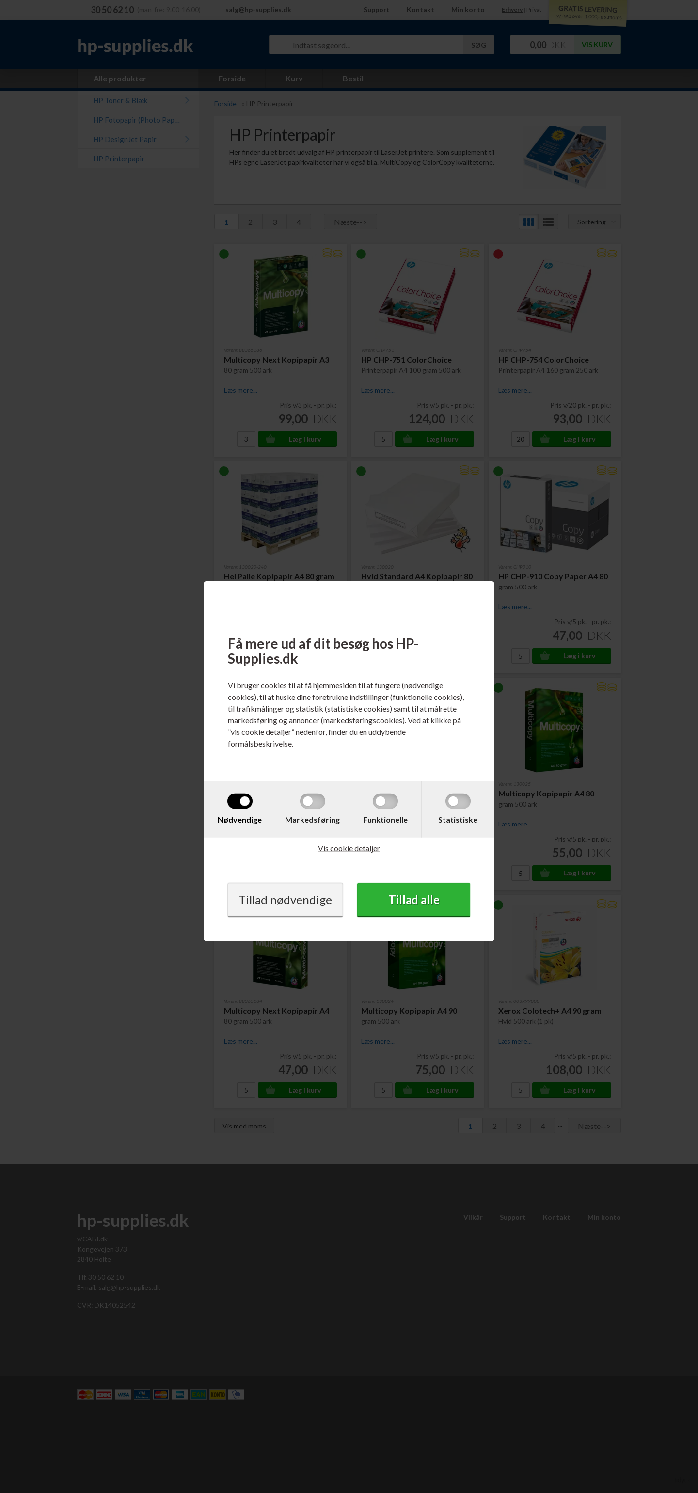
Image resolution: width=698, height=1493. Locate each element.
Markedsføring (312, 819)
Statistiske (457, 819)
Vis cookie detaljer (349, 847)
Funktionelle (385, 819)
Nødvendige (240, 819)
